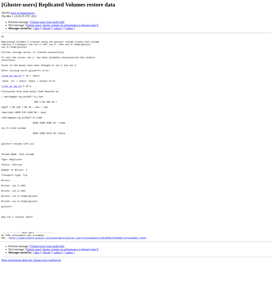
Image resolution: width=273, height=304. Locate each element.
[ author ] (69, 28)
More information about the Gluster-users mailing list (31, 300)
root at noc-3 (11, 84)
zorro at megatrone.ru (22, 13)
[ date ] (37, 28)
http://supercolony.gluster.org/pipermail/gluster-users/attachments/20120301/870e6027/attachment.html (77, 278)
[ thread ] (46, 28)
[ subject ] (58, 28)
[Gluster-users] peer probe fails (47, 22)
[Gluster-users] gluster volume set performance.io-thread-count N (62, 25)
